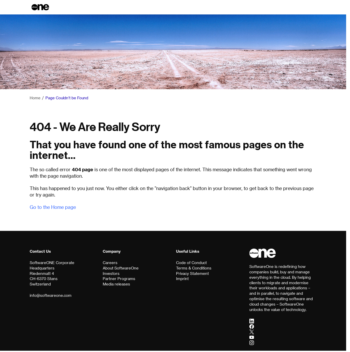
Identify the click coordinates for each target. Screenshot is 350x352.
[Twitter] (251, 331)
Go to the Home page (53, 207)
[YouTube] (251, 337)
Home (35, 97)
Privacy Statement (192, 273)
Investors (111, 273)
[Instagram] (251, 342)
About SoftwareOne (121, 268)
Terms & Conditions (193, 268)
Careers (110, 262)
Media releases (116, 284)
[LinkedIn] (251, 320)
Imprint (182, 278)
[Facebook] (251, 326)
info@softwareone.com (50, 295)
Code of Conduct (191, 262)
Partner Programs (119, 278)
